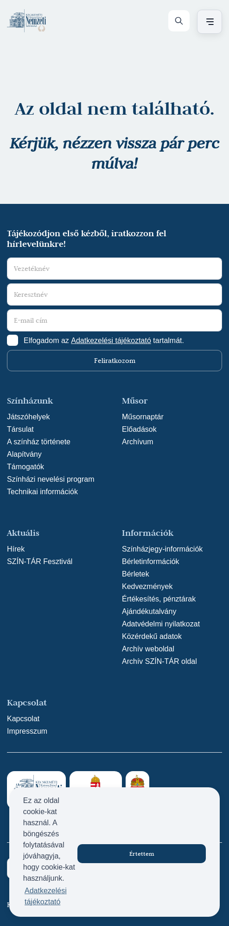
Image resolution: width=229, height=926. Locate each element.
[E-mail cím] (114, 320)
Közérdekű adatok (152, 636)
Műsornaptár (143, 417)
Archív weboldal (148, 649)
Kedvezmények (147, 586)
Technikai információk (42, 492)
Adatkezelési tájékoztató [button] (46, 896)
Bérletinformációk (150, 561)
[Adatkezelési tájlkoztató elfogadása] (12, 340)
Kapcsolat (23, 719)
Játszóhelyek (28, 417)
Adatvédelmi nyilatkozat (161, 624)
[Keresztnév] (114, 294)
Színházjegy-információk (162, 549)
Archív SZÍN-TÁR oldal (159, 661)
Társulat (20, 429)
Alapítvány (24, 454)
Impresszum (27, 731)
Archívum (137, 442)
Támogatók (25, 467)
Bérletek (135, 574)
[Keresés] (179, 20)
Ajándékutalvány (149, 611)
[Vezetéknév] (114, 269)
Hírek (16, 549)
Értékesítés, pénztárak (159, 599)
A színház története (38, 442)
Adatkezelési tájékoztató (111, 340)
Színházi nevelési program (51, 479)
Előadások (139, 429)
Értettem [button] (141, 853)
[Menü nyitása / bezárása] (208, 21)
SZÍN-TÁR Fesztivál (39, 561)
